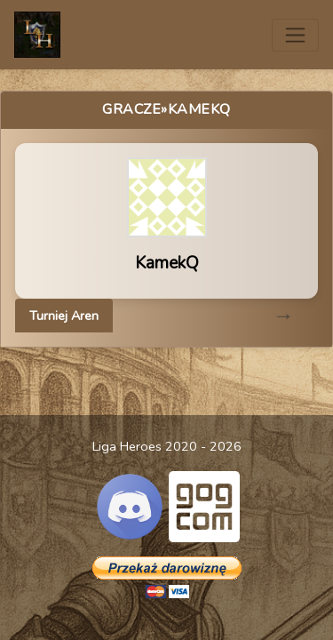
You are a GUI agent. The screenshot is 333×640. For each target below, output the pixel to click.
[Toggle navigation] (295, 35)
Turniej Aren (64, 315)
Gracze (131, 109)
